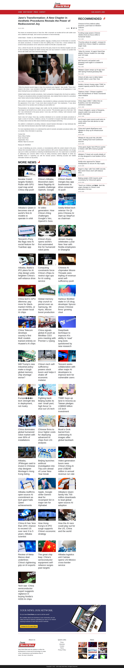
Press (62, 642)
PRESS (36, 12)
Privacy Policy (62, 650)
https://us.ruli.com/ (28, 141)
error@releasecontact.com (50, 152)
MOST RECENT (27, 12)
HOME (20, 12)
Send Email (25, 138)
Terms (62, 648)
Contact (62, 646)
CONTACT (42, 12)
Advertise (62, 644)
